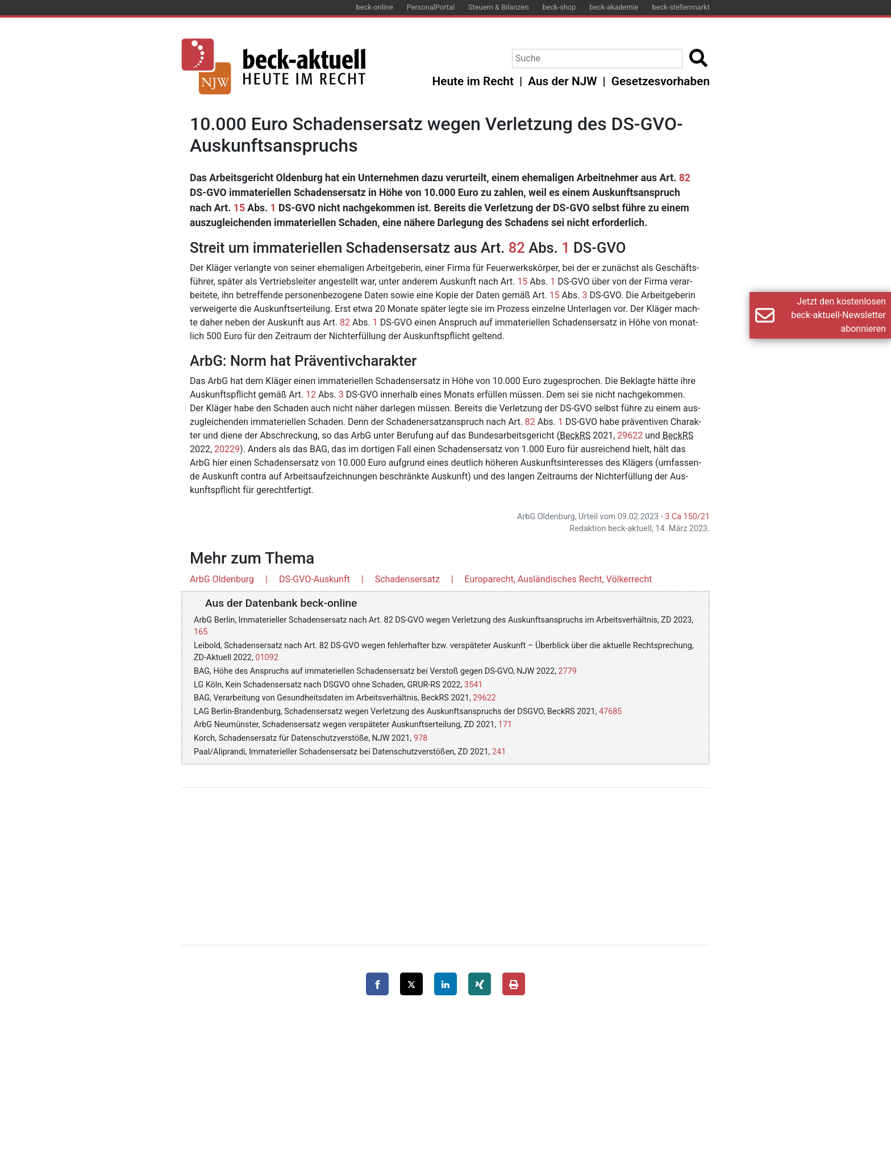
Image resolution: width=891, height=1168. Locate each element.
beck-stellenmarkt (681, 7)
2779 (568, 671)
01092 (266, 657)
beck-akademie (613, 7)
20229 (227, 449)
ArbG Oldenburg (222, 579)
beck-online (374, 7)
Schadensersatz (407, 579)
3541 (473, 685)
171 (505, 724)
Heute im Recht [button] (473, 81)
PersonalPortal (431, 7)
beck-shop (559, 7)
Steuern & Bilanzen (498, 7)
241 (499, 752)
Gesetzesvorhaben (660, 81)
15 (239, 208)
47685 (610, 711)
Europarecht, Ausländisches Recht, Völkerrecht (558, 579)
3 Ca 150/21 (687, 517)
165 (200, 632)
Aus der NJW (562, 81)
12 (311, 394)
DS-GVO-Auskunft (314, 579)
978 (420, 738)
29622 (630, 435)
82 (684, 177)
